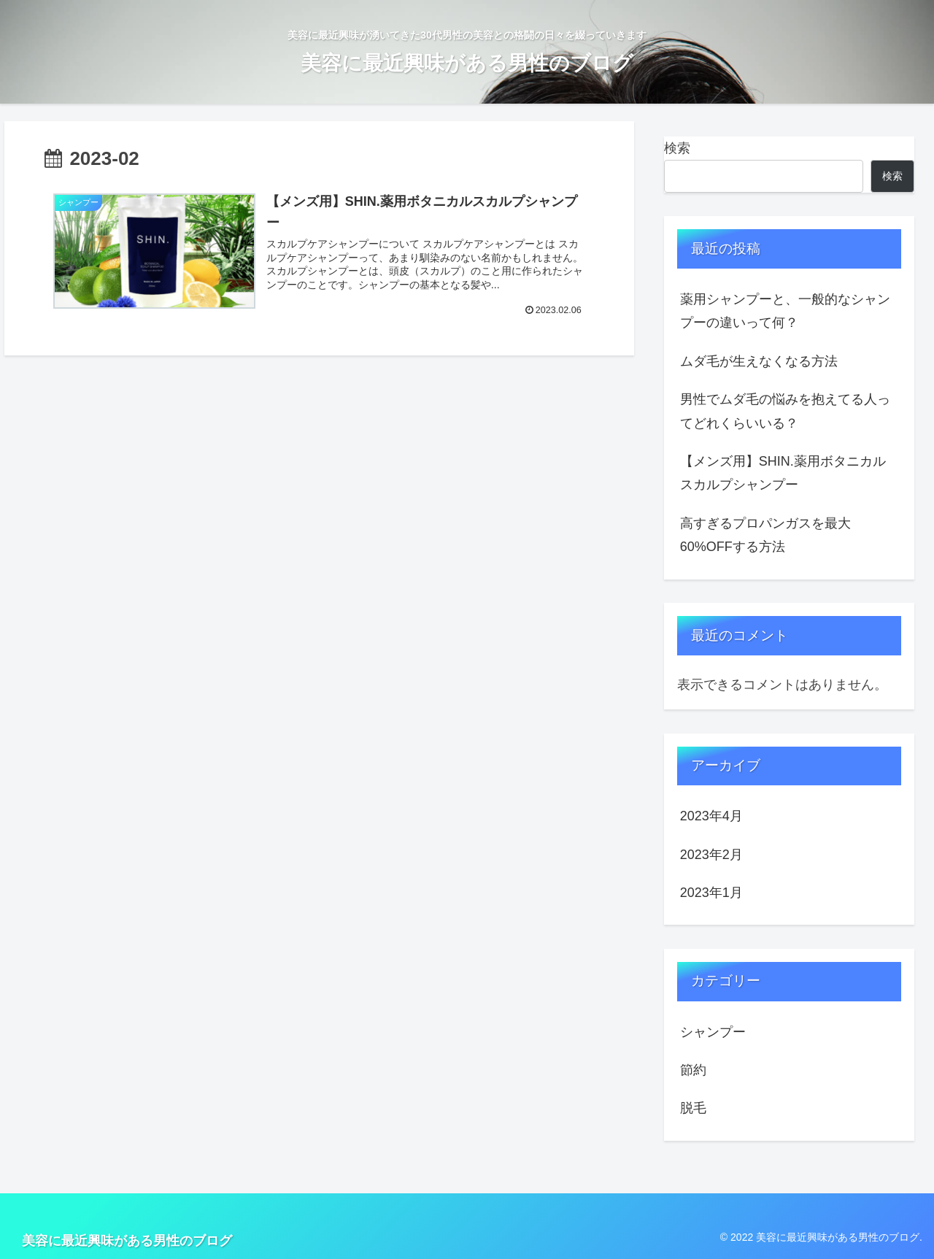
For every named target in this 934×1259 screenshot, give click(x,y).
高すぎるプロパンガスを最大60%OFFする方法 (765, 535)
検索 (677, 148)
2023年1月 (711, 892)
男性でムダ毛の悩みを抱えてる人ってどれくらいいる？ (785, 411)
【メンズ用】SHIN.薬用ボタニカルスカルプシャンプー (783, 473)
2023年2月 (711, 854)
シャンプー (713, 1032)
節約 (693, 1070)
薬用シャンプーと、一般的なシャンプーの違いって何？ (785, 311)
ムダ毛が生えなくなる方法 (759, 361)
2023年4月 (711, 816)
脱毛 (693, 1108)
